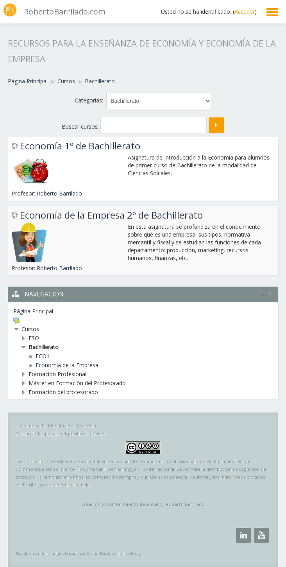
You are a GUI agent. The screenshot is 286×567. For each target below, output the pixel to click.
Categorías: (89, 100)
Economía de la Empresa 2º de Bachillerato (111, 215)
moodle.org (131, 553)
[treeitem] (143, 311)
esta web (65, 461)
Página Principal (33, 311)
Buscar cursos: (81, 126)
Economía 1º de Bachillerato (80, 146)
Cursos (30, 329)
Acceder (244, 11)
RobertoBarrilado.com (64, 11)
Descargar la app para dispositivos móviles (60, 433)
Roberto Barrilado (59, 193)
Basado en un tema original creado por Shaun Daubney (66, 553)
